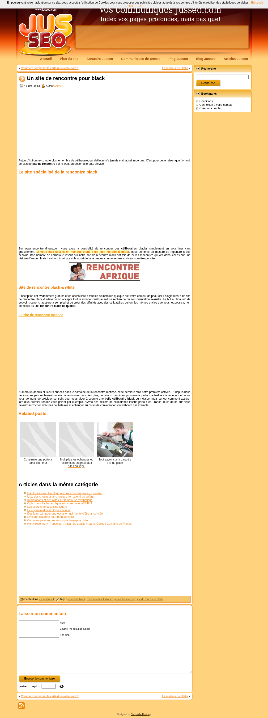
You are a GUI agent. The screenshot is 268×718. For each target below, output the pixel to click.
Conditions (206, 101)
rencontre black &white (100, 599)
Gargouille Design (140, 714)
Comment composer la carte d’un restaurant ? (50, 68)
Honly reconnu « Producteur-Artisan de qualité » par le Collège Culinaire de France (79, 523)
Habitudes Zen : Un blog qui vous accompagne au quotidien (64, 493)
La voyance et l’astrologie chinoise (49, 510)
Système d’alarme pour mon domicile (50, 517)
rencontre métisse (125, 599)
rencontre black (76, 599)
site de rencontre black (149, 599)
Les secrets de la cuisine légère (47, 506)
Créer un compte (210, 108)
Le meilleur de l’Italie (175, 68)
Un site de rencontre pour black (66, 78)
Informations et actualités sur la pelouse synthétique (60, 500)
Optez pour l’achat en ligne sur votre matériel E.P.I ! (59, 503)
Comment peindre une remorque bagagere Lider (57, 520)
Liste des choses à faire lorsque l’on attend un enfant (60, 496)
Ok (140, 6)
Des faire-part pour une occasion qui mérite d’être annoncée (65, 513)
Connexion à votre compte (216, 104)
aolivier (58, 85)
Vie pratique (46, 599)
